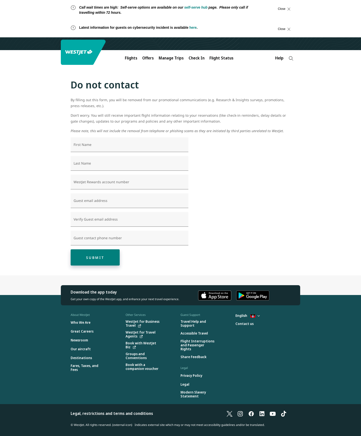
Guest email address (90, 200)
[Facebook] (251, 413)
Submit (95, 257)
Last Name (82, 163)
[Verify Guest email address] (129, 219)
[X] (229, 413)
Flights (131, 58)
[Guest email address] (129, 200)
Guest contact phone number (98, 238)
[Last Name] (129, 163)
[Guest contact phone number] (129, 238)
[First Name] (129, 144)
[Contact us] (244, 324)
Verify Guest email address (96, 219)
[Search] (291, 58)
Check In (197, 58)
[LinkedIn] (262, 413)
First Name (82, 144)
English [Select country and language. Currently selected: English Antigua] (247, 315)
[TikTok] (283, 413)
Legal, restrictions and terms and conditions (112, 413)
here (193, 27)
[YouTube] (273, 413)
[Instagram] (240, 413)
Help (279, 58)
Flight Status (221, 58)
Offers (148, 58)
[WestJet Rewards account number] (129, 182)
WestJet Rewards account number (101, 182)
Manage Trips (171, 58)
